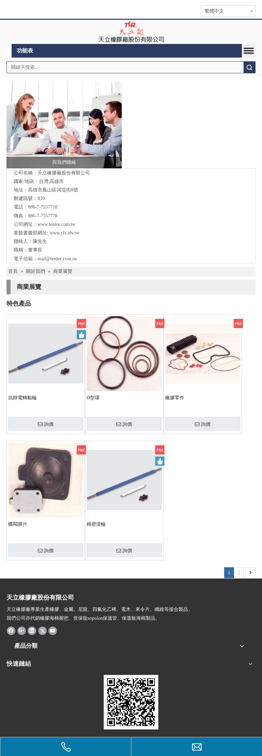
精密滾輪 (96, 524)
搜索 (249, 67)
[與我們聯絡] (64, 125)
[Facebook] (11, 630)
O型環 (93, 397)
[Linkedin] (32, 630)
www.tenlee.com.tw (56, 224)
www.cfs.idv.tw (64, 232)
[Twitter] (42, 630)
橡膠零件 (174, 397)
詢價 (46, 424)
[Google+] (21, 630)
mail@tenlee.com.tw (57, 258)
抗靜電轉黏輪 (22, 397)
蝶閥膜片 (17, 524)
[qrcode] (131, 702)
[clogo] (131, 32)
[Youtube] (52, 630)
